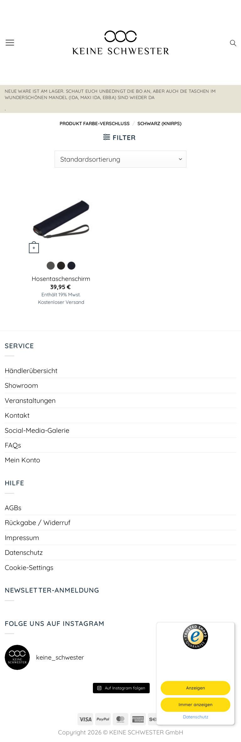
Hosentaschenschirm (61, 278)
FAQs (13, 445)
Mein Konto (22, 459)
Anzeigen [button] (195, 688)
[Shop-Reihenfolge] (120, 159)
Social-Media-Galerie (37, 430)
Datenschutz (24, 552)
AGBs (13, 507)
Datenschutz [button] (195, 717)
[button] (10, 42)
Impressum (22, 537)
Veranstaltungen (30, 400)
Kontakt (17, 415)
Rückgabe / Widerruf (38, 522)
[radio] (51, 266)
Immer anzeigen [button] (195, 704)
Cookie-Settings (29, 567)
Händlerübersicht (31, 370)
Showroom (21, 385)
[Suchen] (233, 42)
